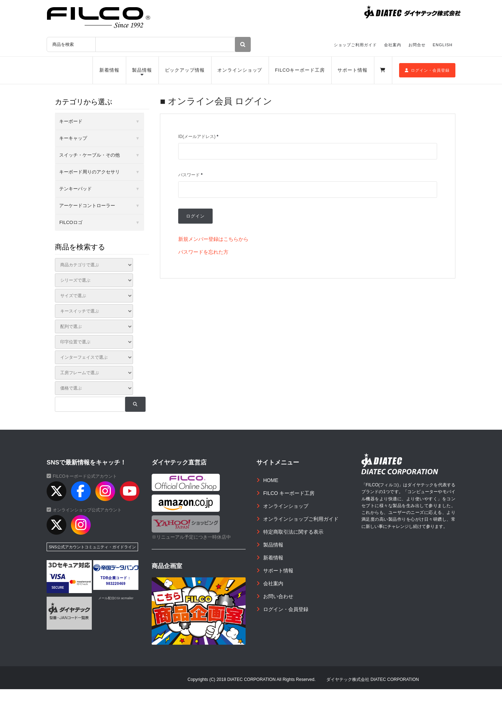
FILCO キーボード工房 (288, 493)
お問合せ (417, 45)
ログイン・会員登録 (427, 70)
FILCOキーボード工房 (300, 70)
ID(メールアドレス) (198, 136)
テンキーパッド (75, 188)
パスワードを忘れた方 (203, 252)
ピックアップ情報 (185, 70)
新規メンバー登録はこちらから (213, 239)
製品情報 (142, 70)
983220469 (116, 584)
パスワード (190, 174)
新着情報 (109, 70)
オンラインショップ (239, 70)
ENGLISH (443, 45)
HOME (270, 480)
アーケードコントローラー (87, 205)
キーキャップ (73, 138)
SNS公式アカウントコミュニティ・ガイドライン (92, 547)
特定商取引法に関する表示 (293, 532)
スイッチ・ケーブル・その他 (89, 155)
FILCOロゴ (70, 222)
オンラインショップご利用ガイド (300, 519)
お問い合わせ (278, 596)
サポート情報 (352, 70)
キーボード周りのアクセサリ (89, 172)
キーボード (70, 121)
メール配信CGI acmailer (115, 598)
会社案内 (392, 45)
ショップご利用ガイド (355, 45)
